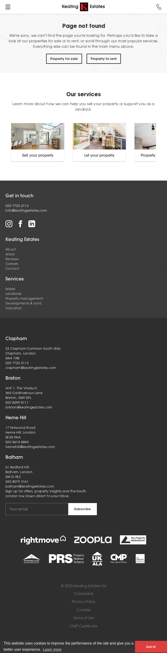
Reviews (12, 259)
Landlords (13, 294)
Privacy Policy (83, 602)
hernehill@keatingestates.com (30, 447)
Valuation (13, 308)
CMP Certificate (83, 626)
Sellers (10, 289)
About (10, 249)
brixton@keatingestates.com (28, 407)
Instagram (8, 223)
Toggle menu (8, 6)
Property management (24, 298)
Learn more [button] (52, 649)
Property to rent (104, 59)
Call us (159, 6)
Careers (11, 264)
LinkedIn (31, 223)
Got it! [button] (151, 647)
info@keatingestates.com (26, 210)
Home (83, 7)
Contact (12, 269)
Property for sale (64, 59)
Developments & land (23, 303)
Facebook (20, 223)
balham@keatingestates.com (29, 486)
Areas (10, 254)
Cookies (83, 610)
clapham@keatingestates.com (30, 368)
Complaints (83, 594)
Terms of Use (83, 618)
